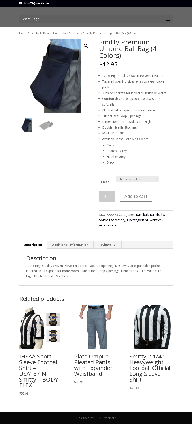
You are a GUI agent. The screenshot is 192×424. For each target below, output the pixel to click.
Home (23, 33)
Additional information (70, 245)
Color (105, 182)
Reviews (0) (107, 245)
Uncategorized (137, 220)
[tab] (33, 245)
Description (33, 245)
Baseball (35, 33)
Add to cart (135, 196)
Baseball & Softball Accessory (62, 33)
